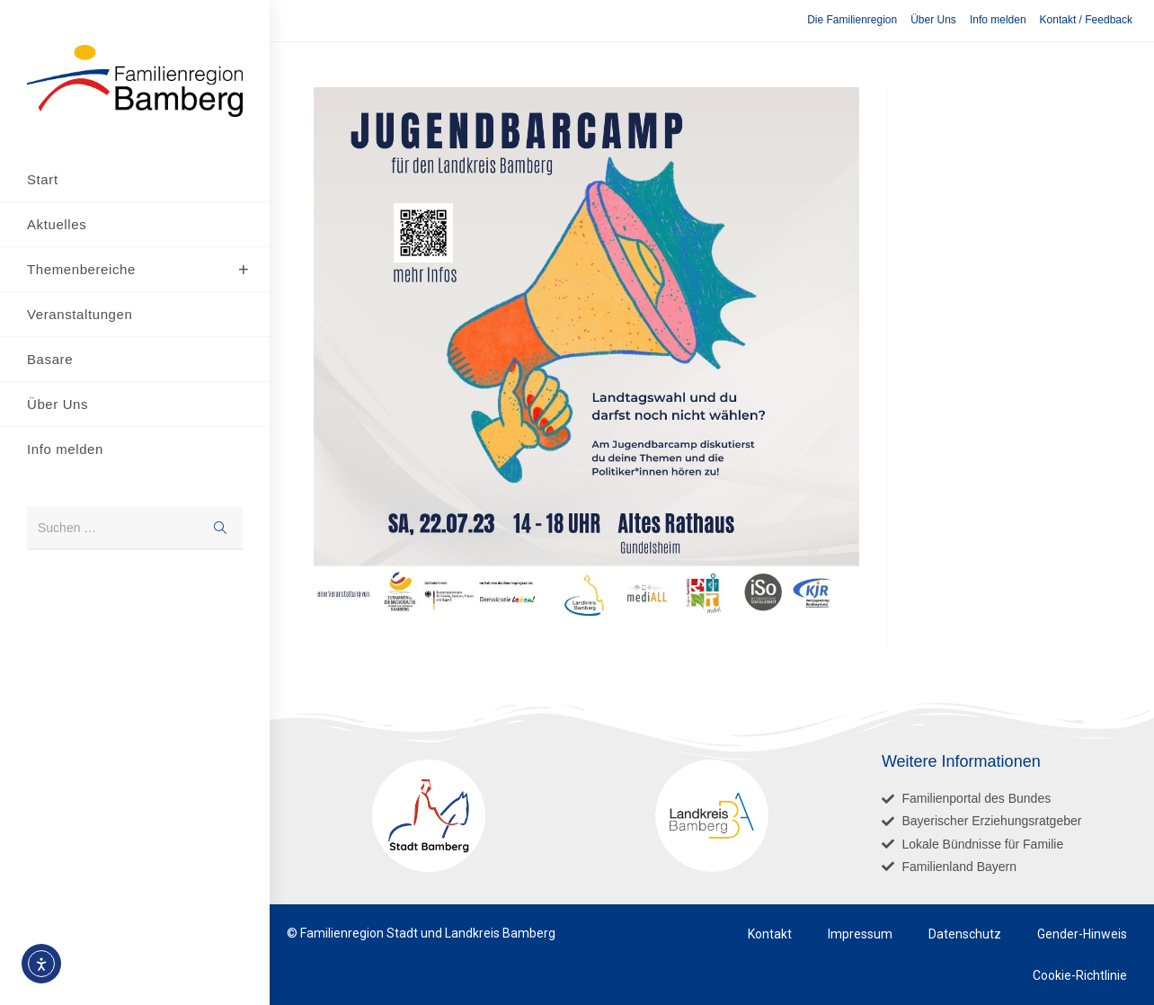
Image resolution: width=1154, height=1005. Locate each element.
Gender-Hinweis (1082, 934)
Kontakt (770, 934)
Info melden (998, 19)
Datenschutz (964, 934)
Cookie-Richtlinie (1080, 975)
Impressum (860, 934)
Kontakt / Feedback (1086, 19)
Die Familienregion (852, 19)
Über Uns (933, 19)
